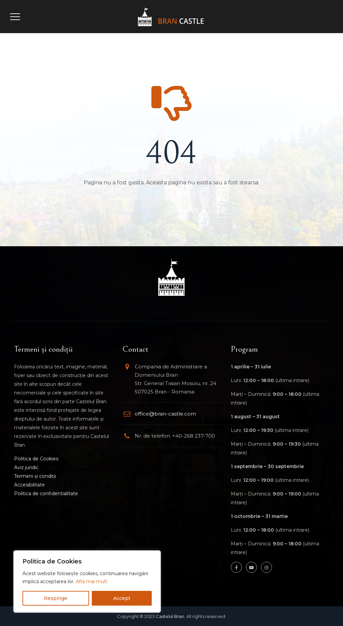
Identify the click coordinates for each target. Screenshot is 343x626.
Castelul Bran (170, 616)
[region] (87, 581)
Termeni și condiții (35, 476)
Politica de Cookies (36, 459)
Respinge (55, 598)
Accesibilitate (29, 485)
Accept (121, 598)
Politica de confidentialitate (46, 493)
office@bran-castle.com (165, 414)
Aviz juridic (26, 467)
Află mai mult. (92, 581)
